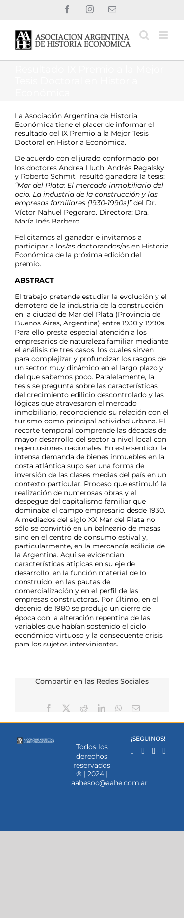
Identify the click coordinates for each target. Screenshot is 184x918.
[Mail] (154, 750)
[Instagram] (143, 750)
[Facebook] (132, 750)
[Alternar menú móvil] (164, 35)
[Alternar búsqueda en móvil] (144, 35)
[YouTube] (164, 750)
